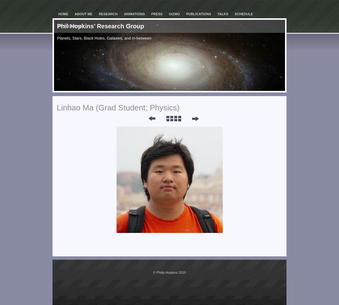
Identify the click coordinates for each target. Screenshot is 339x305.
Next (195, 118)
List (173, 118)
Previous (148, 118)
